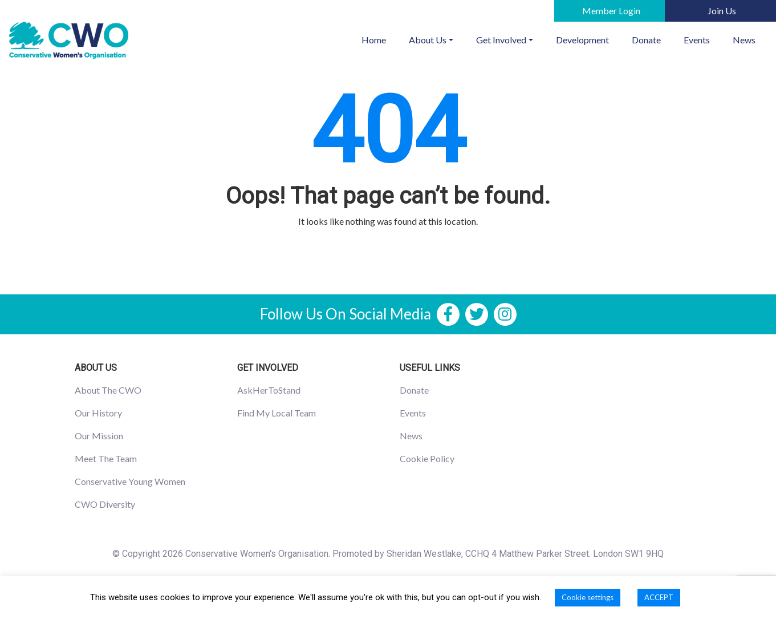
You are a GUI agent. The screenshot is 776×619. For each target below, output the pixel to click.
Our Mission (99, 435)
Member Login (611, 10)
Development (582, 39)
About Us (427, 39)
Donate (646, 39)
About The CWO (108, 390)
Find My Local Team (276, 412)
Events (697, 39)
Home (379, 39)
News (744, 39)
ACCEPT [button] (658, 597)
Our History (98, 412)
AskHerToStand (268, 390)
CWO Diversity (105, 504)
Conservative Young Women (130, 481)
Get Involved (501, 39)
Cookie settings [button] (588, 597)
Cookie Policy (427, 458)
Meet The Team (106, 458)
